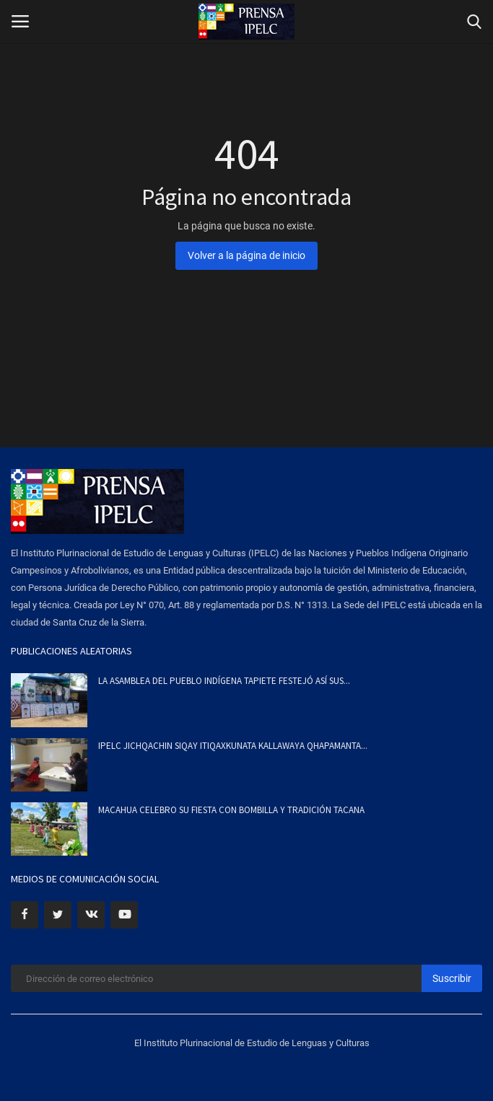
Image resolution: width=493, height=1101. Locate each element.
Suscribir (451, 978)
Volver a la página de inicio (246, 255)
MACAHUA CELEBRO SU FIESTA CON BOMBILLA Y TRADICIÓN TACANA (231, 810)
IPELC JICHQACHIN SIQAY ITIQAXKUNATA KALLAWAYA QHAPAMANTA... (232, 746)
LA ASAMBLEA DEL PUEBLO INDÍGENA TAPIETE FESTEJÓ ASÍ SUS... (224, 681)
